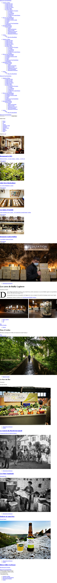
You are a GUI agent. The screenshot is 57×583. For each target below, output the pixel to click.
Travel (4, 131)
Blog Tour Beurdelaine (12, 37)
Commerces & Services (12, 31)
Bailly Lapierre (6, 319)
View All (4, 133)
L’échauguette (8, 24)
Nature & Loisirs (11, 30)
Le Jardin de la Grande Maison (14, 15)
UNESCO (5, 130)
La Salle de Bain (8, 8)
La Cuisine (7, 21)
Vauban (4, 129)
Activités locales (8, 26)
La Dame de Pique (9, 6)
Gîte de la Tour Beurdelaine (8, 17)
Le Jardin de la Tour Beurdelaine (11, 23)
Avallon (9, 28)
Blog (6, 36)
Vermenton (5, 126)
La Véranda (10, 11)
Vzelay (4, 122)
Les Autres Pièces (8, 9)
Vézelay (4, 124)
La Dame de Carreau (9, 7)
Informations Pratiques (7, 25)
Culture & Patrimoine (12, 29)
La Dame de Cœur (9, 5)
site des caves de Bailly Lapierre (29, 297)
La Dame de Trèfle (9, 3)
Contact (4, 34)
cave (3, 320)
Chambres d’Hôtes (6, 2)
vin (3, 123)
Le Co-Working (11, 13)
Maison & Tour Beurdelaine (5, 0)
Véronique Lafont (6, 125)
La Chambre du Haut (9, 18)
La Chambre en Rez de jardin (11, 19)
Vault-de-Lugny (6, 127)
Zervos (4, 121)
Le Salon (7, 22)
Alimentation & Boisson (12, 33)
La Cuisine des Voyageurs (13, 10)
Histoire (4, 327)
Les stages (10, 16)
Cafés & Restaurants (12, 32)
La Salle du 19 (10, 14)
